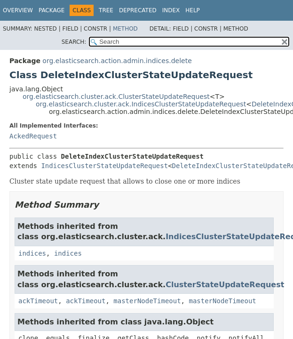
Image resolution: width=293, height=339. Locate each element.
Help (192, 10)
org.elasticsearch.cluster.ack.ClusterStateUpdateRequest (116, 96)
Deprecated (138, 10)
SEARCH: (74, 42)
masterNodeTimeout (147, 301)
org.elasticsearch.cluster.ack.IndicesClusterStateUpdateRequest (141, 104)
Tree (106, 10)
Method (125, 28)
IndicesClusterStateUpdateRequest (104, 166)
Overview (18, 10)
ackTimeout (38, 301)
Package (51, 10)
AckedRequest (33, 136)
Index (171, 10)
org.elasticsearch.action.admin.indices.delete (116, 61)
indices (32, 253)
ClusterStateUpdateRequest (225, 284)
